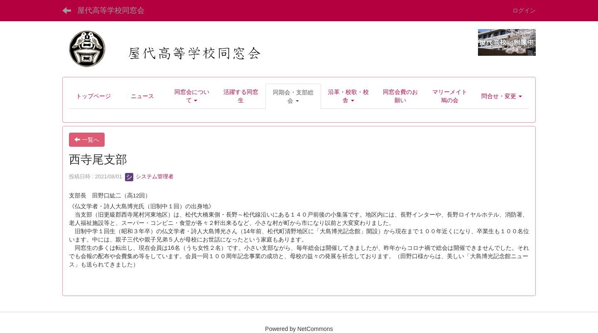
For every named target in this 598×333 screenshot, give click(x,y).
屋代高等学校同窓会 (111, 10)
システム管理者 (149, 176)
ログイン (524, 10)
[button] (293, 96)
